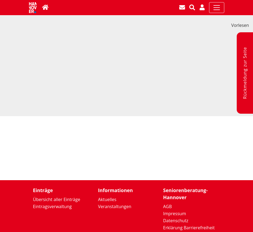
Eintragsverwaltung (52, 206)
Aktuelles (107, 199)
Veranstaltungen (115, 206)
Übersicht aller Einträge (56, 199)
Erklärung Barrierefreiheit (189, 228)
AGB (167, 206)
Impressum (174, 214)
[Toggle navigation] (216, 7)
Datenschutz (175, 221)
